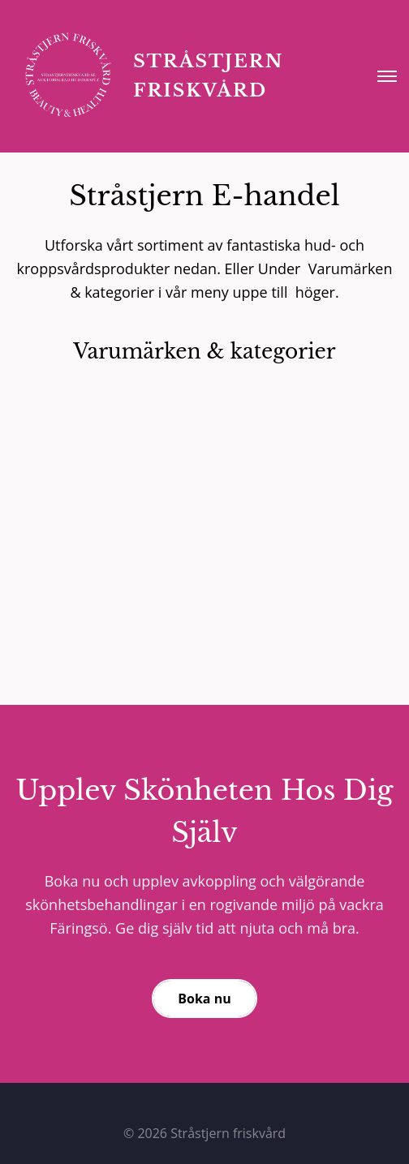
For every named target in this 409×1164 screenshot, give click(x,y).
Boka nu (204, 998)
